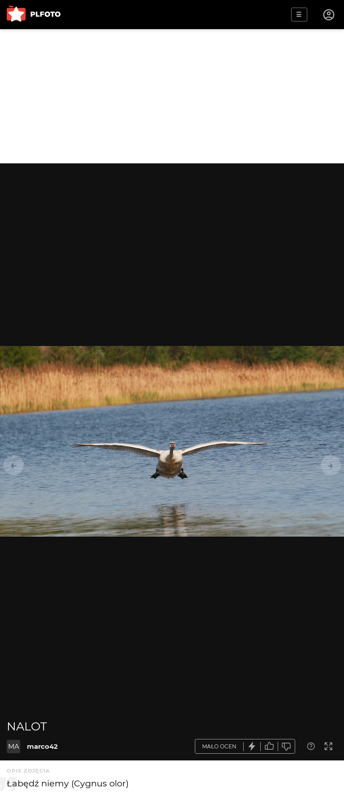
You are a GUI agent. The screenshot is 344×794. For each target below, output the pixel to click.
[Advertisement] (172, 96)
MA (13, 746)
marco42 (42, 746)
